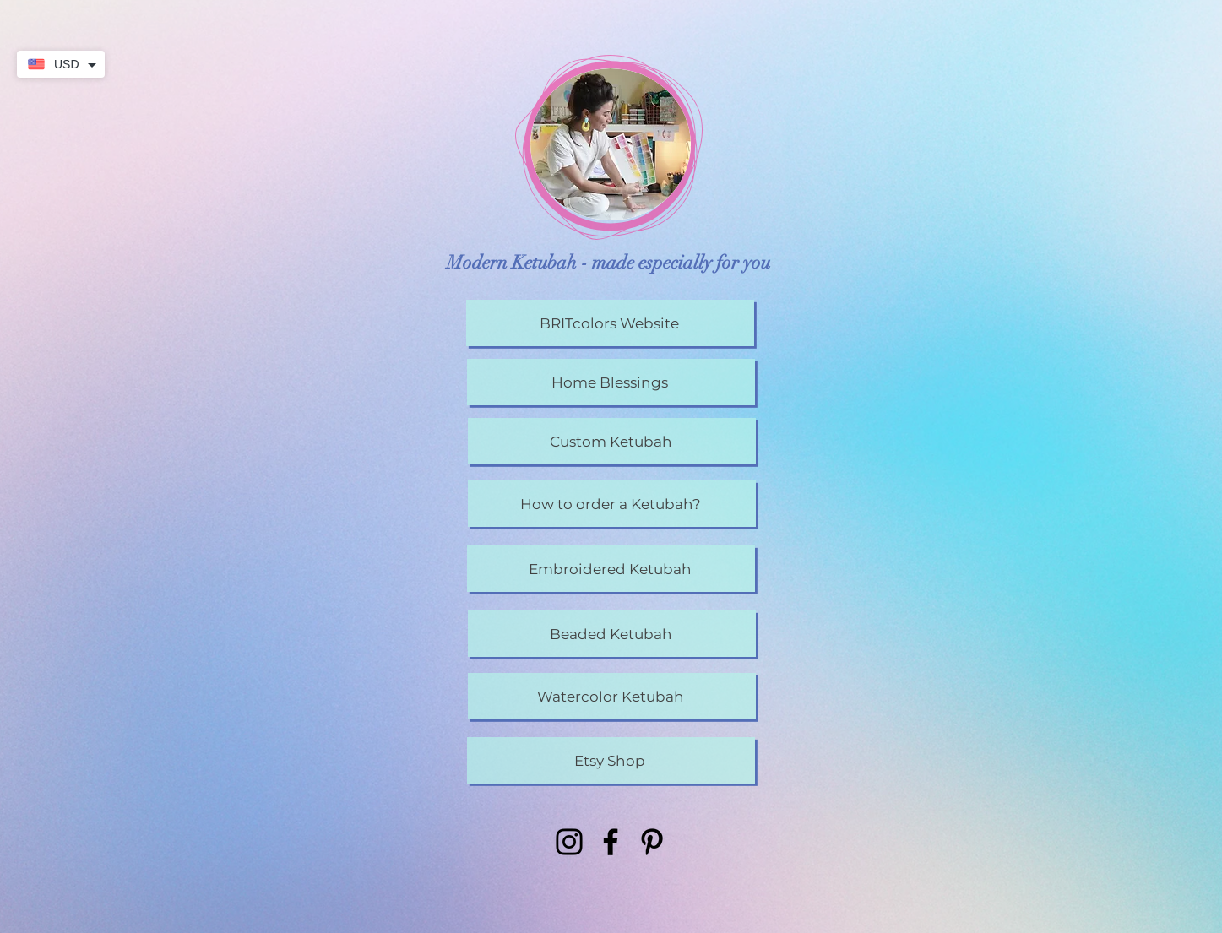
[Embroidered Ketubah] (611, 568)
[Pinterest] (652, 842)
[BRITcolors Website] (610, 323)
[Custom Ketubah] (612, 441)
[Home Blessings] (611, 382)
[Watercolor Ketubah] (612, 696)
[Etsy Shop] (611, 760)
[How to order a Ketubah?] (612, 503)
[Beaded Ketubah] (612, 633)
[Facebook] (610, 842)
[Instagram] (569, 842)
